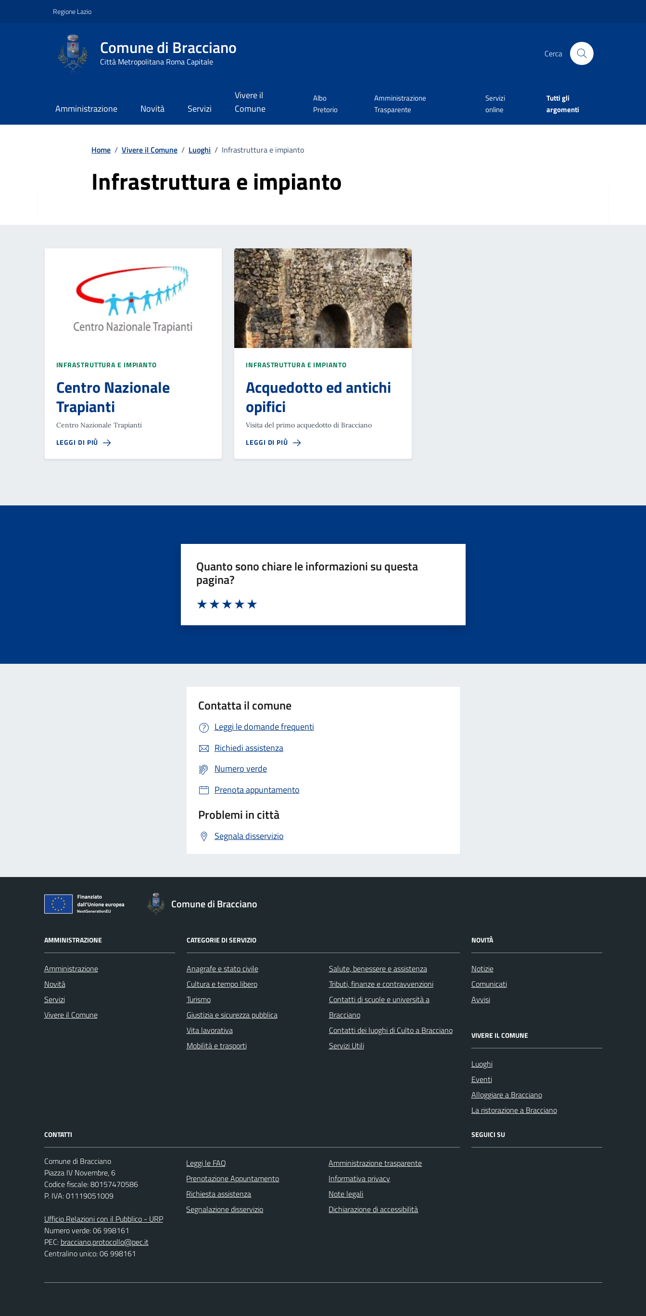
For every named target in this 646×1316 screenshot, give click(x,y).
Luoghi (482, 1064)
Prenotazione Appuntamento (232, 1178)
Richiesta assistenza (218, 1194)
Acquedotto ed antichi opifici (318, 397)
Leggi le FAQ (206, 1163)
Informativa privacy (359, 1178)
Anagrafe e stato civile (222, 968)
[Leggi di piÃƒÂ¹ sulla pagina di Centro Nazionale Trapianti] (83, 442)
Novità (152, 108)
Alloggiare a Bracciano (506, 1094)
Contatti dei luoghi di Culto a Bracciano (391, 1030)
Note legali (346, 1194)
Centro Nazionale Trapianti (113, 397)
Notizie (482, 968)
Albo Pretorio (325, 103)
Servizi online (495, 103)
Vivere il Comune (250, 102)
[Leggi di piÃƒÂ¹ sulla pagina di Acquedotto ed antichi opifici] (273, 442)
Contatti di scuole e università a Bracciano (379, 1006)
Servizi (200, 108)
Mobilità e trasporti (217, 1045)
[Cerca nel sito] (581, 53)
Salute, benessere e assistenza (378, 968)
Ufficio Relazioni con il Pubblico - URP (103, 1219)
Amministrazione (86, 108)
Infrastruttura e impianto (106, 365)
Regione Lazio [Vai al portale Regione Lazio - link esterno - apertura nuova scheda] (72, 11)
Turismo (199, 999)
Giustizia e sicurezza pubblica (232, 1014)
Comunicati (489, 984)
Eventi (481, 1079)
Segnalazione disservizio (224, 1209)
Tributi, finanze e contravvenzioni (381, 984)
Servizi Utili (346, 1045)
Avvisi (480, 999)
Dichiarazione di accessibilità (373, 1209)
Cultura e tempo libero (222, 984)
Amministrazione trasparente (375, 1163)
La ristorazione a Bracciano (514, 1110)
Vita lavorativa (210, 1030)
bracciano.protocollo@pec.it (105, 1242)
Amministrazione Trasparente (400, 103)
